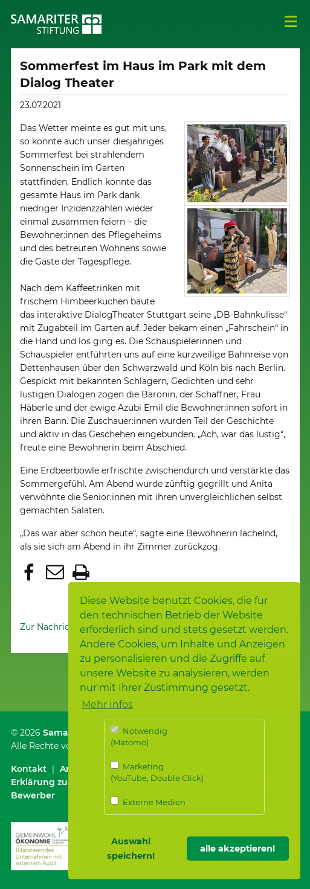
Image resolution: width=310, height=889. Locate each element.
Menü (290, 21)
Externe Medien (148, 802)
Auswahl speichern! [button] (131, 848)
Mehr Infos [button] (107, 704)
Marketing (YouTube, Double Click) (157, 772)
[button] (30, 573)
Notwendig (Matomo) (139, 736)
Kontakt (29, 768)
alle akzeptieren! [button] (237, 848)
